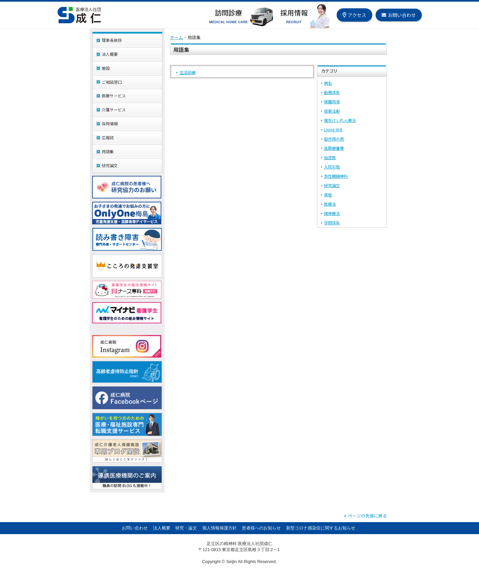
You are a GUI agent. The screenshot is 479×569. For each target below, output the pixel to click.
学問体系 (332, 222)
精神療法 (332, 213)
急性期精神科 (336, 176)
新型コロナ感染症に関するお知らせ (320, 527)
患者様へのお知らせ (261, 527)
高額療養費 (334, 148)
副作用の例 (334, 139)
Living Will (333, 129)
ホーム (176, 37)
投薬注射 (332, 111)
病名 (328, 83)
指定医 (330, 157)
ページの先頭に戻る (367, 515)
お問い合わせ (135, 527)
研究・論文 (186, 527)
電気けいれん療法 (340, 120)
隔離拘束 (332, 101)
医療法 (330, 204)
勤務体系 (332, 92)
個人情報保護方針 (219, 527)
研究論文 (332, 185)
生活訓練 (188, 72)
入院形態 (332, 167)
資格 (328, 194)
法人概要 (161, 527)
